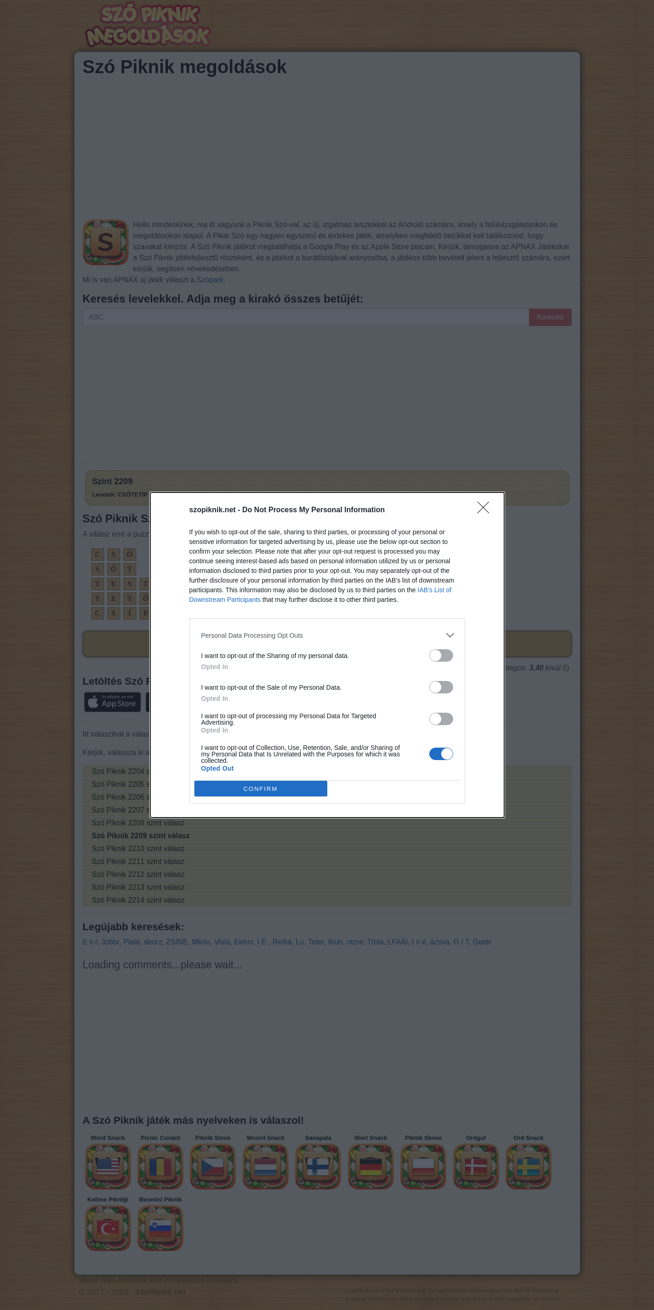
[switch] (441, 655)
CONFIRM (261, 788)
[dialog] (327, 655)
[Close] (486, 510)
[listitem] (327, 635)
